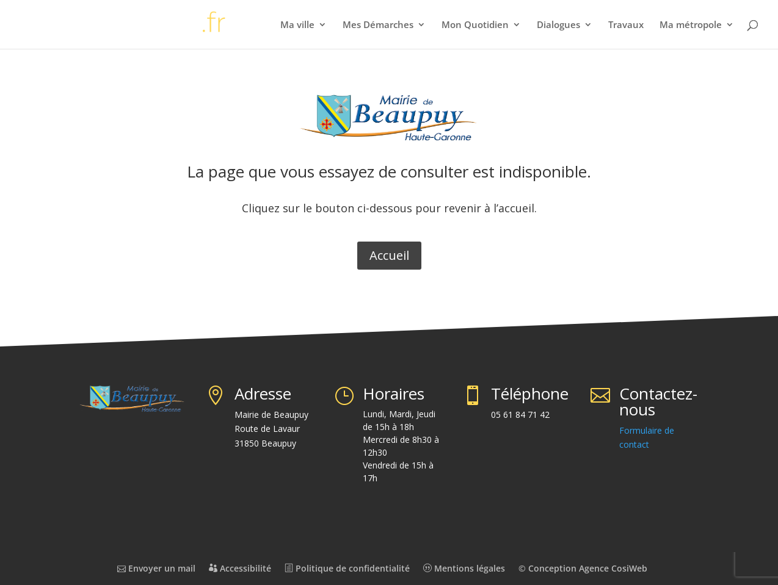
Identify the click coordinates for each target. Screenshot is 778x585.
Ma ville (297, 25)
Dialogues (558, 25)
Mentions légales (464, 568)
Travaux (626, 25)
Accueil (389, 255)
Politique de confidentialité (347, 568)
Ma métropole (691, 25)
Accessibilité (240, 568)
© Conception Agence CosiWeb (582, 568)
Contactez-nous (658, 401)
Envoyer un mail (156, 568)
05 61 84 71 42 (520, 414)
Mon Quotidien (475, 25)
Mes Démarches (378, 25)
